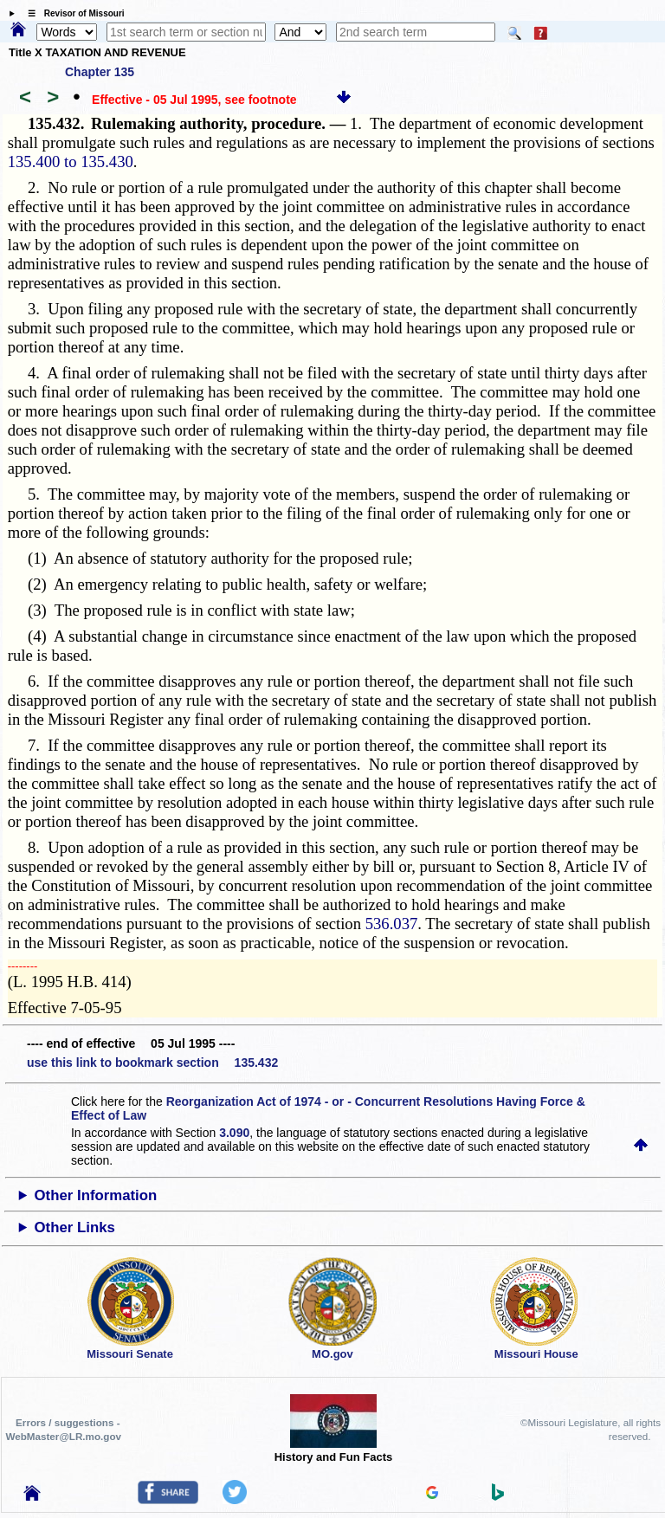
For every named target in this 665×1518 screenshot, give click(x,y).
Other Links (75, 1227)
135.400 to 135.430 (70, 161)
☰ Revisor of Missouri (72, 13)
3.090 (234, 1133)
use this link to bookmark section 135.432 (152, 1062)
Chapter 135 (99, 72)
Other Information (96, 1195)
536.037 (391, 923)
